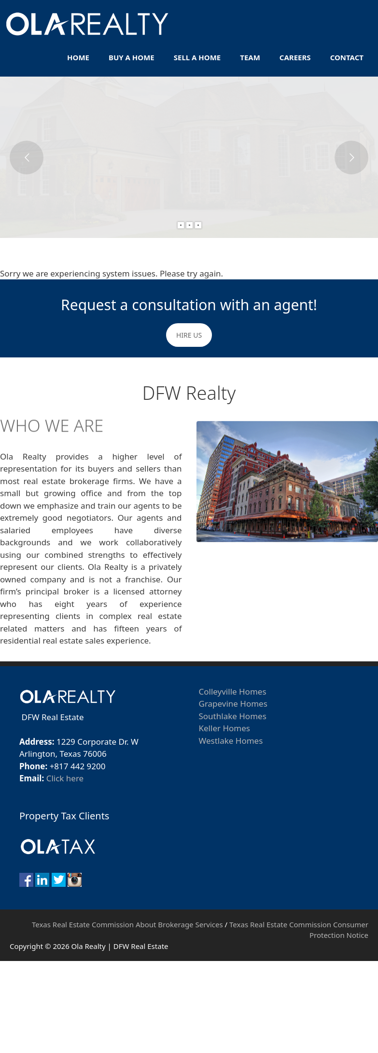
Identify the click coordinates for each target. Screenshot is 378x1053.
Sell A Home (197, 57)
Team (250, 57)
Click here (65, 778)
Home (78, 57)
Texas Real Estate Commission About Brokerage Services (127, 924)
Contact (347, 57)
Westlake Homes (231, 740)
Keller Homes (224, 728)
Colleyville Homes (232, 691)
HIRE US (189, 335)
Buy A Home (131, 57)
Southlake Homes (232, 716)
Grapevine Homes (233, 703)
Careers (295, 57)
